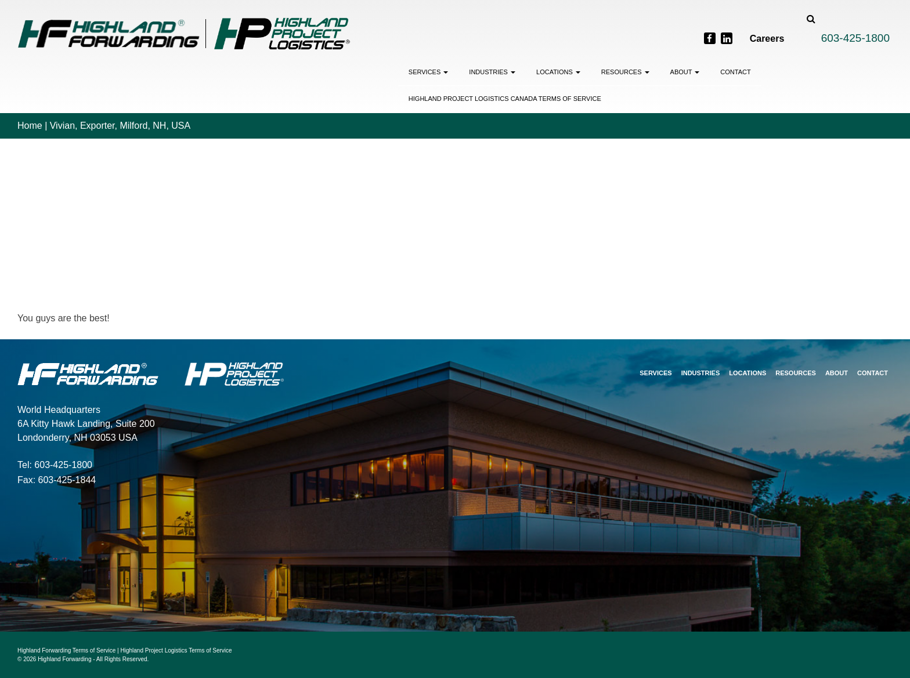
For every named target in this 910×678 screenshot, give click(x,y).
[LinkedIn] (726, 38)
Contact (735, 71)
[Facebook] (710, 38)
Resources (625, 71)
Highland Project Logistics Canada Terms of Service (505, 98)
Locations (558, 71)
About (685, 71)
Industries (492, 71)
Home (29, 125)
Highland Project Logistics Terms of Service (176, 650)
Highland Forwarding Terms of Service (66, 650)
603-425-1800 (855, 38)
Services (429, 71)
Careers (767, 38)
